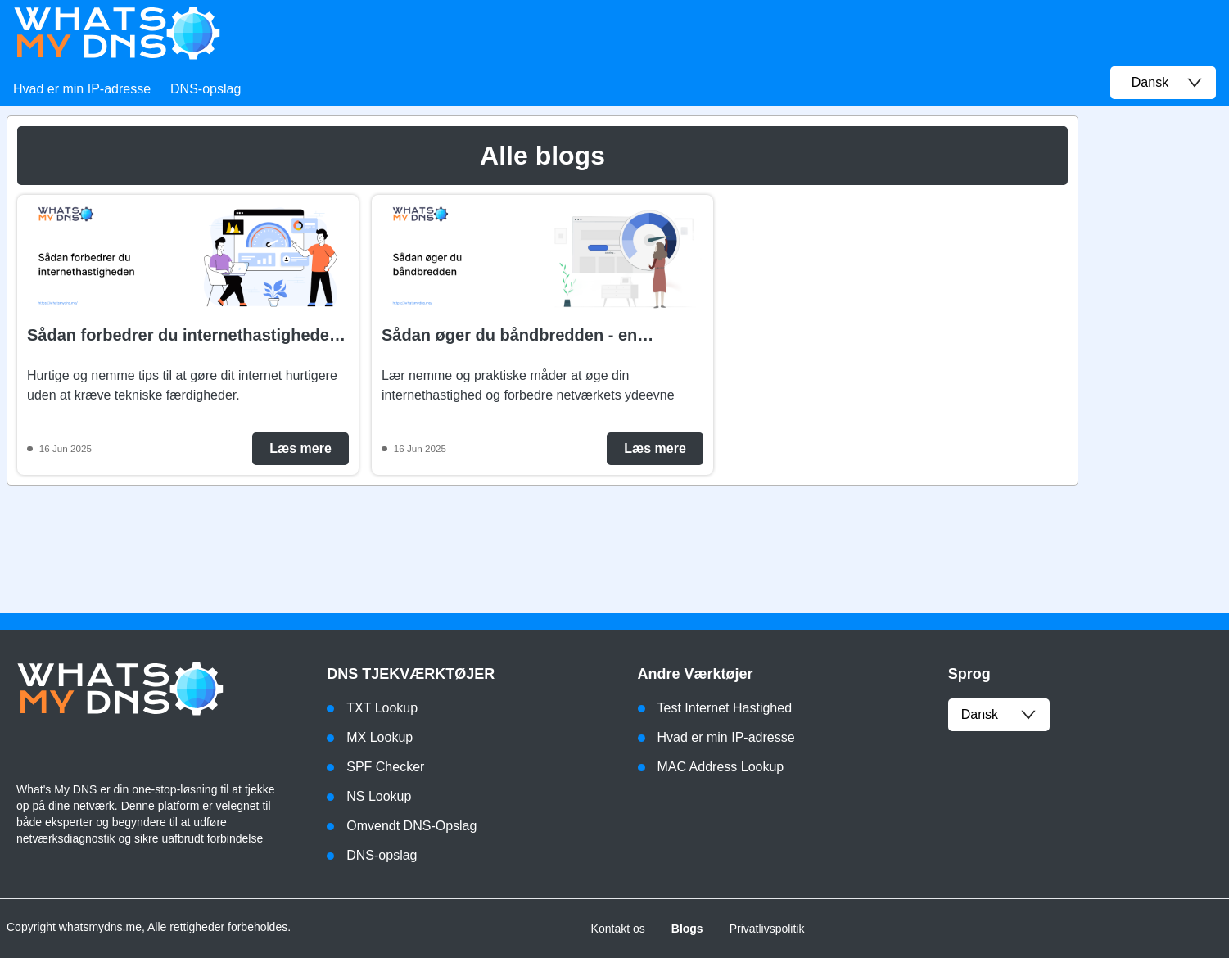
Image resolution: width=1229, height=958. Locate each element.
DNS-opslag (205, 89)
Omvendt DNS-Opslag (411, 826)
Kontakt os (618, 928)
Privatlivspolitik (767, 928)
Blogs (687, 928)
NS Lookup (378, 796)
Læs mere (300, 448)
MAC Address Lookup (720, 767)
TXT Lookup (382, 708)
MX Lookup (379, 737)
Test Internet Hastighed (725, 708)
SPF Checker (385, 767)
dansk (999, 715)
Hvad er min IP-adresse (82, 89)
